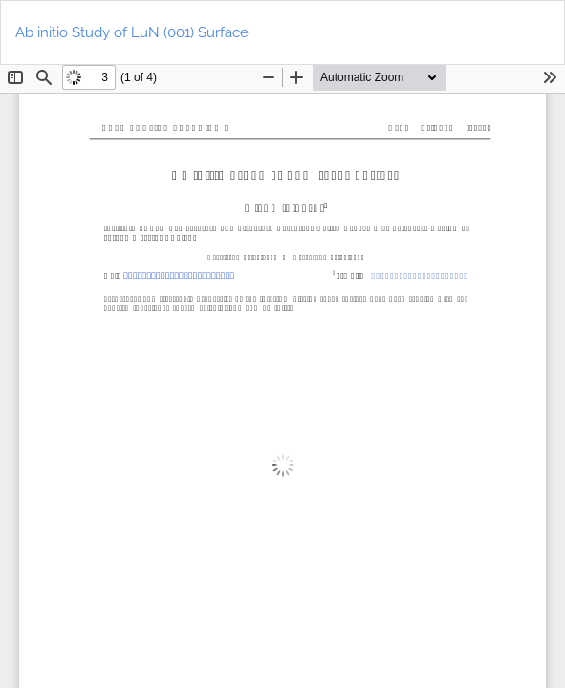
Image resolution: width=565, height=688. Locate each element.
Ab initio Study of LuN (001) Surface (132, 32)
